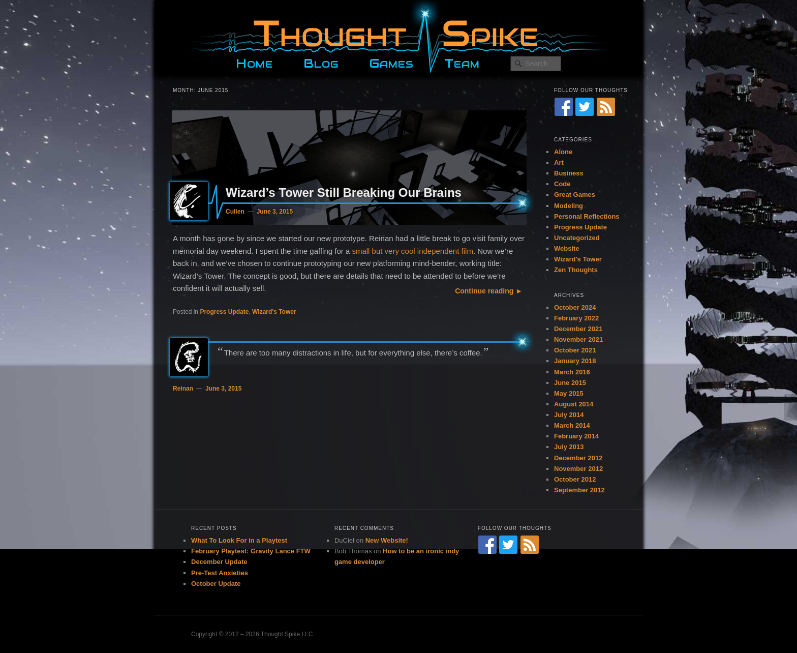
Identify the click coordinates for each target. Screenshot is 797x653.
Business (569, 173)
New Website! (386, 540)
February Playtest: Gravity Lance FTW (251, 551)
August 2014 (573, 404)
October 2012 (575, 479)
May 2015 (569, 393)
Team (462, 62)
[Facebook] (564, 107)
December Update (219, 562)
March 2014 (572, 425)
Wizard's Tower (274, 311)
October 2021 (575, 350)
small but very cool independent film (412, 251)
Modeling (568, 206)
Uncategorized (577, 238)
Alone (563, 152)
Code (562, 184)
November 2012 (578, 468)
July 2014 (569, 415)
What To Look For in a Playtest (239, 540)
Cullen (235, 211)
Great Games (574, 194)
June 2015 (570, 383)
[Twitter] (584, 107)
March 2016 (572, 372)
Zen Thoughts (576, 270)
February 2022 (576, 318)
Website (566, 248)
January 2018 (575, 361)
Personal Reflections (587, 216)
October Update (216, 583)
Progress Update (224, 311)
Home (254, 62)
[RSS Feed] (606, 107)
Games (391, 62)
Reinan (183, 388)
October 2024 (575, 307)
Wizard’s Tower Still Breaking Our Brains (344, 192)
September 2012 (579, 490)
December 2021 (578, 329)
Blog (321, 62)
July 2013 (569, 447)
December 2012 (578, 458)
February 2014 (576, 436)
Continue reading (484, 291)
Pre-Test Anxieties (219, 573)
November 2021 (578, 339)
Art (559, 162)
